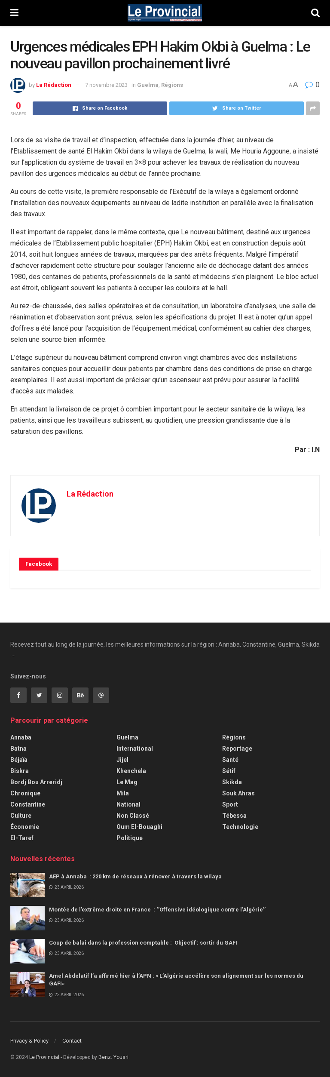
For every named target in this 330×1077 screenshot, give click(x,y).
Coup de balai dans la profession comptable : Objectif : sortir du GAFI (143, 942)
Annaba (20, 737)
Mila (122, 793)
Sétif (228, 770)
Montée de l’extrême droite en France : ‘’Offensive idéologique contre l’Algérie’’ (158, 909)
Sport (230, 804)
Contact (72, 1040)
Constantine (27, 804)
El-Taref (22, 838)
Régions (172, 85)
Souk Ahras (238, 793)
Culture (20, 815)
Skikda (232, 782)
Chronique (25, 793)
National (128, 804)
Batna (18, 748)
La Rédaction (53, 85)
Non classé (132, 815)
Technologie (240, 826)
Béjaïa (19, 759)
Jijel (122, 759)
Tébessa (234, 815)
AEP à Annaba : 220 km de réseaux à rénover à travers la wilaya (136, 876)
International (134, 748)
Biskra (19, 770)
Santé (230, 759)
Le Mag (127, 782)
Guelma (148, 85)
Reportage (237, 748)
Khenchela (131, 770)
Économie (24, 826)
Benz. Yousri (113, 1057)
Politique (129, 838)
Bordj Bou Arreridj (36, 782)
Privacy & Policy (29, 1040)
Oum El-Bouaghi (139, 826)
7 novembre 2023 (106, 85)
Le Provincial (44, 1057)
